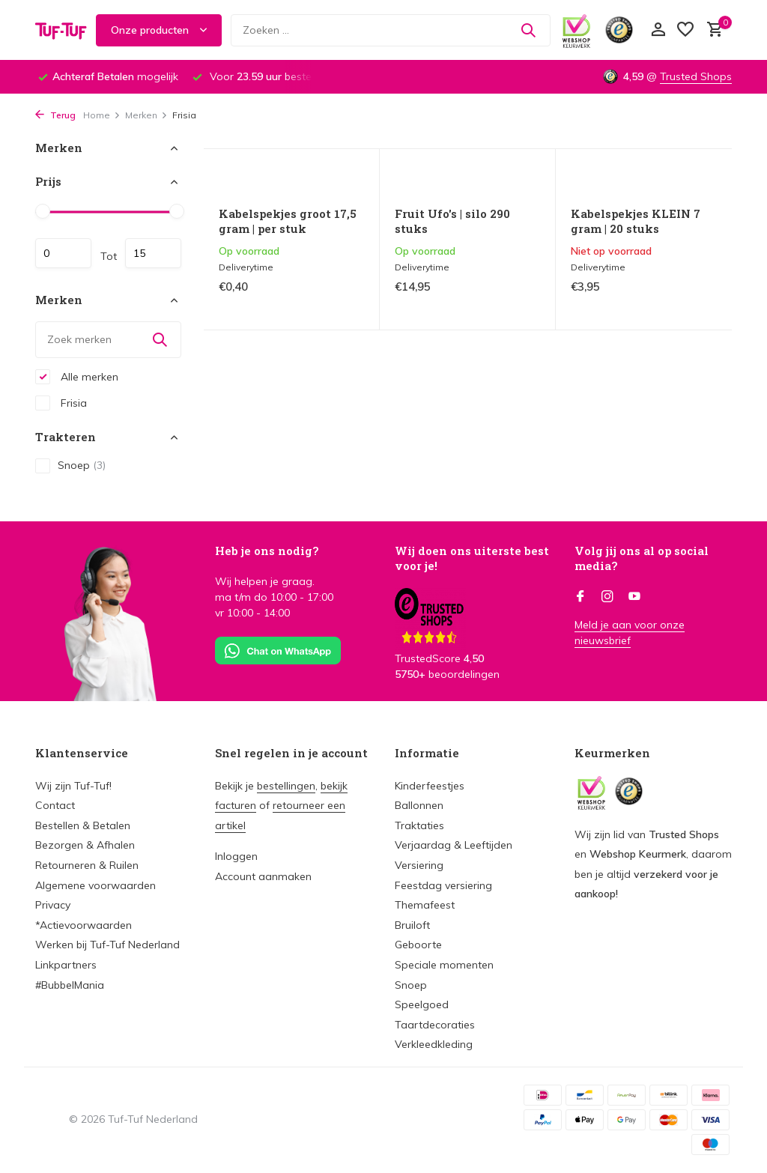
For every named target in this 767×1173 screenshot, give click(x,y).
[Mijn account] (658, 30)
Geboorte (418, 944)
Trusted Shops (696, 76)
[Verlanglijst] (685, 30)
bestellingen (286, 785)
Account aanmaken (263, 876)
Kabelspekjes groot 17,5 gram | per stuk (288, 221)
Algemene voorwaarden (95, 885)
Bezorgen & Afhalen (85, 845)
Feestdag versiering (443, 885)
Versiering (419, 865)
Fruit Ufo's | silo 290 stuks (452, 221)
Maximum (153, 253)
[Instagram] (607, 597)
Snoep (70, 465)
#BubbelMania (69, 985)
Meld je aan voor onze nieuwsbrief (630, 632)
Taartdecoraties (435, 1024)
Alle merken (76, 376)
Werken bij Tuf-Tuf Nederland (107, 944)
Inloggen (236, 856)
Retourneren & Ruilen (87, 865)
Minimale (63, 253)
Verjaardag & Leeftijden (453, 845)
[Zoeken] (391, 30)
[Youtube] (634, 597)
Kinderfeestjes (429, 785)
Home (102, 115)
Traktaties (419, 825)
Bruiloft (412, 925)
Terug (55, 115)
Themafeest (425, 905)
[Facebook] (580, 597)
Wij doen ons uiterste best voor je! (472, 558)
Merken (146, 115)
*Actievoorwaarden (83, 925)
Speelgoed (422, 1004)
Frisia (61, 402)
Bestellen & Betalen (82, 825)
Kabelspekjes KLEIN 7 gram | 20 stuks (635, 221)
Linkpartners (66, 965)
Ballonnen (419, 805)
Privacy (52, 905)
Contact (55, 805)
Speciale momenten (444, 965)
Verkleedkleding (434, 1044)
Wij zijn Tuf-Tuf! (73, 785)
